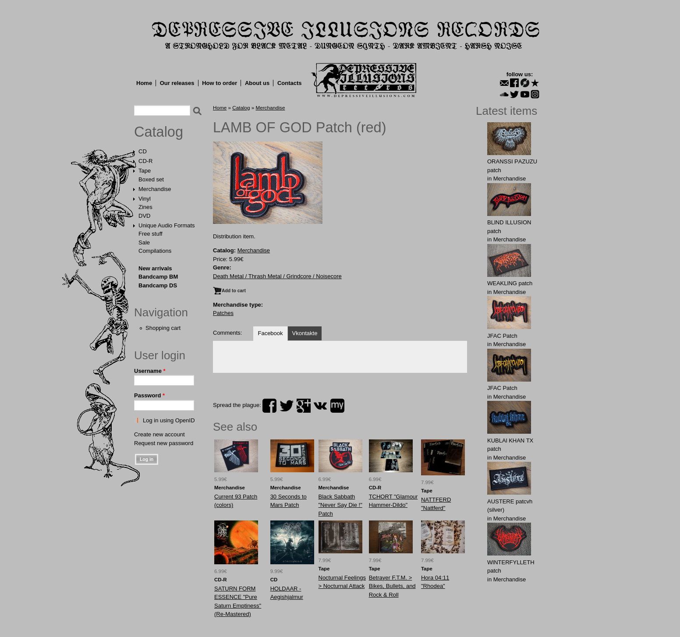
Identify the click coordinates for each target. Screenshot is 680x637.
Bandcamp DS (157, 285)
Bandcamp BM (158, 276)
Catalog (158, 132)
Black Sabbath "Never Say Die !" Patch (340, 505)
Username (150, 371)
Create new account (159, 434)
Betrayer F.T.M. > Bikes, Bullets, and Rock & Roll (392, 586)
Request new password (163, 443)
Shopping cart (163, 328)
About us (257, 83)
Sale (144, 242)
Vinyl (144, 198)
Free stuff (150, 233)
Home (144, 83)
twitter (287, 406)
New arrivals (155, 268)
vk (320, 406)
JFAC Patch (502, 336)
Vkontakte (305, 333)
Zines (145, 207)
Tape (144, 170)
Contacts (289, 83)
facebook (269, 406)
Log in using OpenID (169, 420)
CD (142, 151)
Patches (223, 313)
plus (304, 406)
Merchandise (154, 189)
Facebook (270, 333)
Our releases (177, 83)
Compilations (154, 251)
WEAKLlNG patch (509, 283)
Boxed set (151, 179)
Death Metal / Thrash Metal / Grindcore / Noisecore (277, 276)
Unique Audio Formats (166, 225)
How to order (219, 83)
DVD (144, 215)
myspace (337, 406)
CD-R (145, 161)
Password (149, 395)
